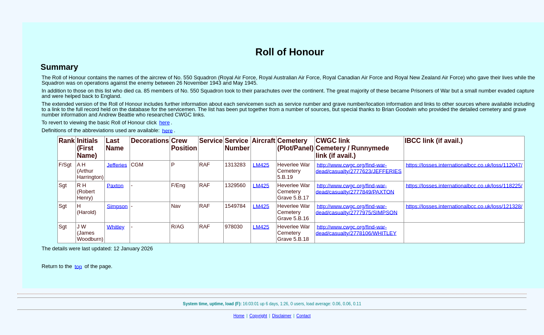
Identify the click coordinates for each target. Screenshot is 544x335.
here (164, 122)
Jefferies (117, 165)
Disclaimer (281, 316)
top (78, 266)
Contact (303, 316)
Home (238, 316)
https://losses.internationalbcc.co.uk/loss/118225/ (464, 185)
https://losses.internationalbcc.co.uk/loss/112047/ (464, 165)
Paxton (115, 185)
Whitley (116, 226)
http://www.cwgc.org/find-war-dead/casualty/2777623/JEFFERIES (359, 168)
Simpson (117, 206)
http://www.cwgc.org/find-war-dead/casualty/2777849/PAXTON (355, 188)
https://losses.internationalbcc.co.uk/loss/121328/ (464, 206)
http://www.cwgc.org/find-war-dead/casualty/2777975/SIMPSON (356, 209)
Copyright (258, 316)
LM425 (261, 165)
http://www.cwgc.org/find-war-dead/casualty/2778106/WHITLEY (356, 229)
